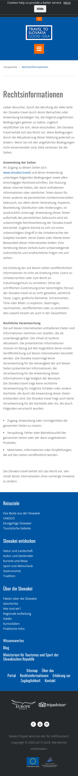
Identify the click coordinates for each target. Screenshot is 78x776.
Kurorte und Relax (15, 561)
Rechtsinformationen (35, 67)
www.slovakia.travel (16, 172)
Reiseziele (11, 503)
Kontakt (50, 680)
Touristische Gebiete (17, 528)
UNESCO (9, 518)
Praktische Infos (14, 629)
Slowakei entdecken (19, 540)
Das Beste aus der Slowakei (21, 513)
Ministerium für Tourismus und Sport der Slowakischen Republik (31, 657)
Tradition (9, 576)
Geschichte (10, 604)
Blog (6, 647)
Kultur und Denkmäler (18, 556)
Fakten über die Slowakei (20, 599)
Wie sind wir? (12, 609)
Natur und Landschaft (18, 551)
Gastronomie (12, 571)
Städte (7, 619)
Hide (40, 9)
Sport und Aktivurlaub (18, 566)
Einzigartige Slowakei (17, 523)
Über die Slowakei (17, 588)
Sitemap (32, 670)
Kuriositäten (11, 624)
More (67, 3)
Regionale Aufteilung (17, 614)
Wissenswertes (13, 640)
